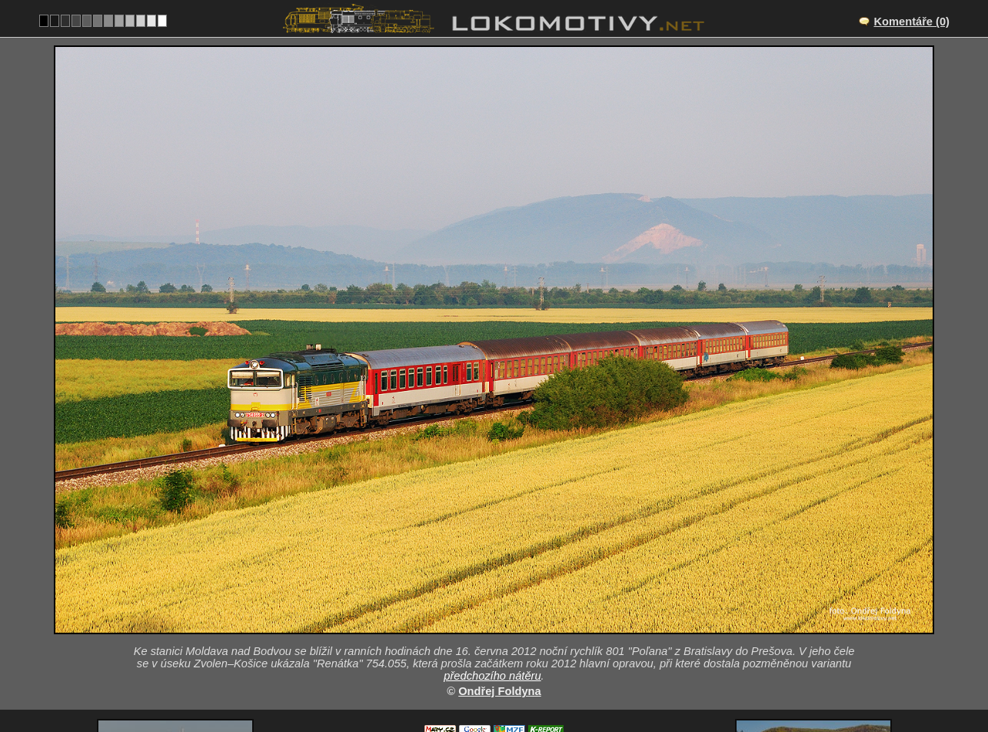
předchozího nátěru (492, 533)
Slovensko (485, 683)
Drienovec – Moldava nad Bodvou (511, 603)
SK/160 (508, 619)
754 (542, 683)
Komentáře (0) (911, 21)
